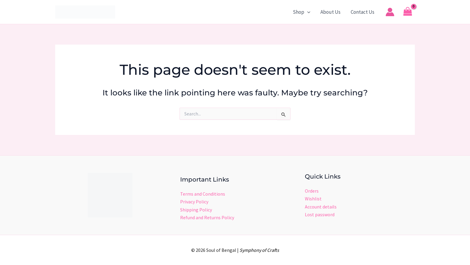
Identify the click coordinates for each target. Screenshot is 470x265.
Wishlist (313, 199)
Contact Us (362, 12)
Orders (312, 191)
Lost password (320, 214)
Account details (321, 207)
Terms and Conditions (202, 194)
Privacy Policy (194, 202)
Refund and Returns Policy (207, 217)
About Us (330, 12)
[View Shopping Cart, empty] (407, 12)
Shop (301, 12)
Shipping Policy (196, 210)
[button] (307, 12)
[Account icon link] (389, 11)
